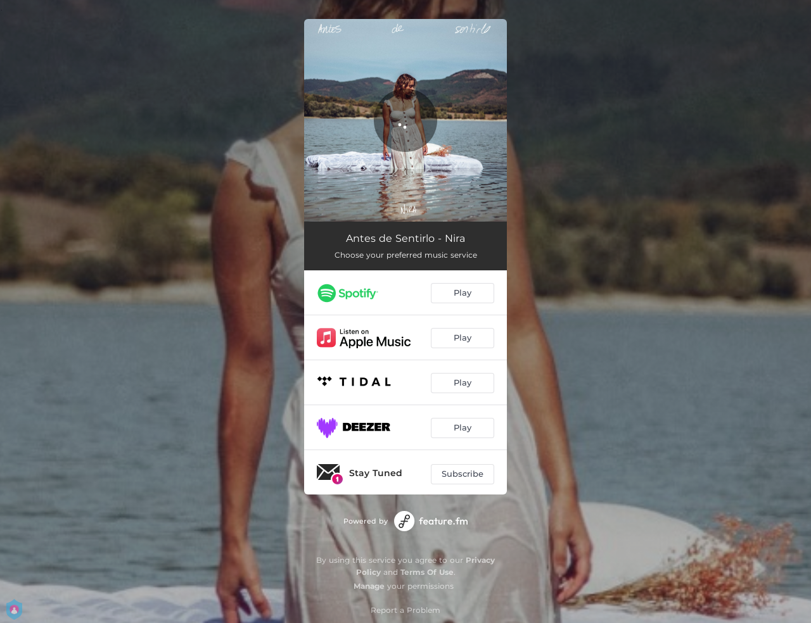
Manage (369, 586)
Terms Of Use (427, 572)
